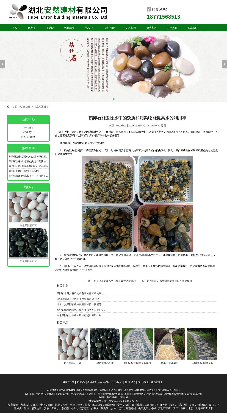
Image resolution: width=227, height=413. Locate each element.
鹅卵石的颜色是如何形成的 (24, 171)
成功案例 (151, 27)
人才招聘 (131, 27)
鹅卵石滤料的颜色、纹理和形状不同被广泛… (81, 309)
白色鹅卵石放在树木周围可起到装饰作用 (169, 281)
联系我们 (193, 27)
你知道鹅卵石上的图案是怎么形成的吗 (78, 298)
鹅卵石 (31, 27)
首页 (14, 27)
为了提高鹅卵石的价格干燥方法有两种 (114, 281)
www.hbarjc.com (125, 125)
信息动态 (25, 106)
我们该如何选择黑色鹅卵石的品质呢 (29, 166)
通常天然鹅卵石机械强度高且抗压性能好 (79, 304)
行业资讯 (28, 132)
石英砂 (50, 27)
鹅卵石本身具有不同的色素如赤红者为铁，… (81, 293)
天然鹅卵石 (122, 131)
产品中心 (90, 27)
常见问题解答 (28, 136)
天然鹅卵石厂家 (93, 135)
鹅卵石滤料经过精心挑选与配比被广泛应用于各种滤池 (29, 161)
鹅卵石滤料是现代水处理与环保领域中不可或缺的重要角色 (29, 156)
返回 (163, 125)
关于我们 (172, 27)
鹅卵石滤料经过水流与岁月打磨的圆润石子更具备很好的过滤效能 (29, 175)
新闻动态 (110, 27)
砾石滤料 (69, 27)
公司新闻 (28, 127)
